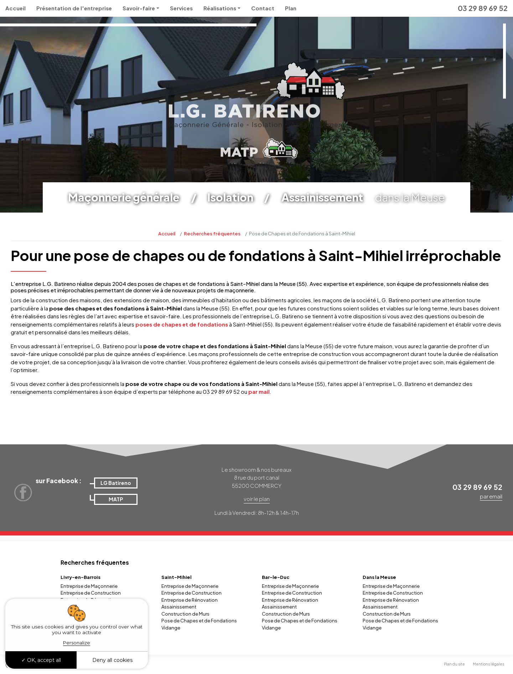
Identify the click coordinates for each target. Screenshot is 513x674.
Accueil (15, 8)
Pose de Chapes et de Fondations (199, 620)
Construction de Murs (185, 614)
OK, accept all (41, 660)
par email (491, 496)
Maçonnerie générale (123, 197)
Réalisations (219, 8)
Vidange (170, 628)
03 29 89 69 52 (483, 8)
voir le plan (257, 498)
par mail (259, 391)
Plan (290, 8)
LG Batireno (115, 483)
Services (181, 8)
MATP (116, 499)
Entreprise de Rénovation (189, 600)
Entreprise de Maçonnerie (89, 586)
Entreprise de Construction (91, 593)
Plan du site (454, 664)
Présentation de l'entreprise (74, 8)
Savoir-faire (139, 8)
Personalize (76, 643)
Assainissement (178, 607)
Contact (262, 8)
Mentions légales (488, 664)
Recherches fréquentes (212, 233)
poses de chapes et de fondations (181, 324)
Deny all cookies (112, 660)
